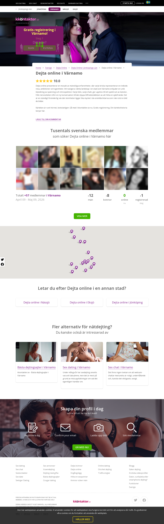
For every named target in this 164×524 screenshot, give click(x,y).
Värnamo (54, 9)
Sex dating (20, 3)
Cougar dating (49, 480)
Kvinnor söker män (79, 480)
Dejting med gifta (50, 473)
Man (31, 48)
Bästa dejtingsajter (51, 476)
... (86, 3)
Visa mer (82, 216)
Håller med (83, 519)
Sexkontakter (46, 3)
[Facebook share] (2, 264)
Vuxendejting (49, 469)
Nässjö (66, 9)
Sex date (61, 3)
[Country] (148, 2)
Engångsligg (76, 473)
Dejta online (76, 469)
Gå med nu (82, 447)
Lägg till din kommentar (48, 119)
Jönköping (41, 9)
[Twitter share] (2, 259)
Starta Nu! (128, 3)
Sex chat (33, 3)
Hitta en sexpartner (79, 476)
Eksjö (75, 9)
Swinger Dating (75, 3)
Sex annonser (49, 465)
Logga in (140, 3)
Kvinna (48, 48)
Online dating (104, 465)
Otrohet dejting (105, 469)
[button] (83, 242)
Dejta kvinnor (77, 465)
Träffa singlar (104, 473)
